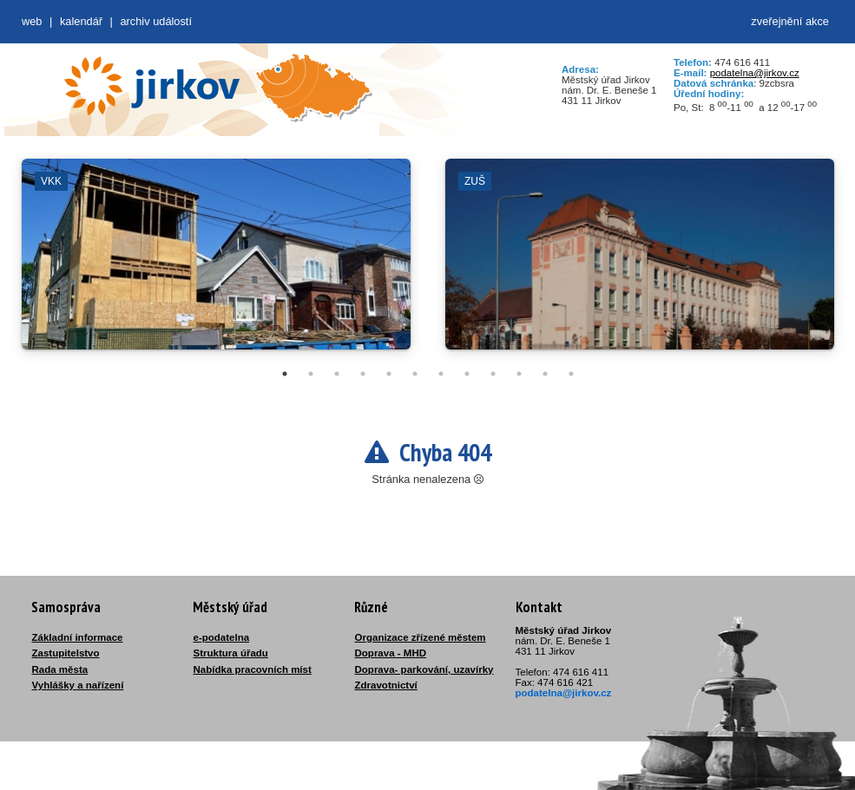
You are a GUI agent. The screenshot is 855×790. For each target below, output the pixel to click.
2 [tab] (310, 373)
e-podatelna (222, 637)
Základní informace (77, 637)
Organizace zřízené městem (420, 637)
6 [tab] (415, 373)
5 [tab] (389, 373)
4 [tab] (363, 373)
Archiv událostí (156, 21)
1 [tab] (284, 373)
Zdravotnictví (386, 685)
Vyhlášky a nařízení (78, 685)
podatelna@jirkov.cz (754, 73)
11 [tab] (545, 373)
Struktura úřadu (231, 653)
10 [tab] (519, 373)
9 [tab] (493, 373)
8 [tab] (467, 373)
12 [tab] (571, 373)
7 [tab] (441, 373)
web (32, 21)
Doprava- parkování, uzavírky (424, 669)
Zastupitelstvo (66, 653)
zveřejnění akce (790, 21)
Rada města (60, 669)
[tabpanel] (216, 262)
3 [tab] (336, 373)
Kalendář (81, 21)
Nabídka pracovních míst (253, 669)
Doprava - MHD (391, 653)
